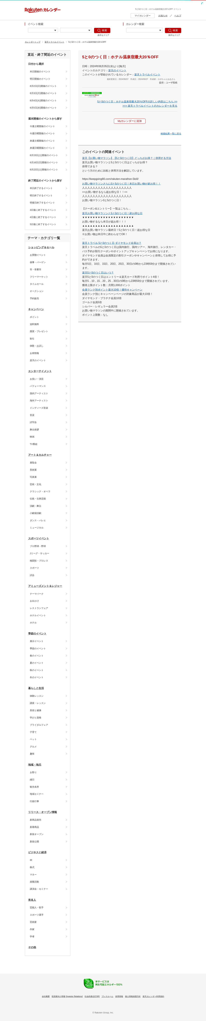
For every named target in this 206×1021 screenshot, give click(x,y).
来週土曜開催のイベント (42, 140)
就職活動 (34, 881)
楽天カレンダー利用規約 (153, 996)
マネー (33, 874)
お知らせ (163, 15)
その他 (32, 947)
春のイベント (37, 655)
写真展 (33, 477)
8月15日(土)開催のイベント (44, 155)
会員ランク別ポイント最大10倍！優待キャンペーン (112, 289)
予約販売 (34, 298)
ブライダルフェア (39, 725)
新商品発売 (35, 820)
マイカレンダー (143, 15)
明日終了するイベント (41, 195)
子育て (33, 732)
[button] (171, 133)
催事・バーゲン (38, 262)
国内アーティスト (39, 393)
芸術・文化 (35, 484)
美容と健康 (35, 710)
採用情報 (119, 996)
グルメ (33, 746)
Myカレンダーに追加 (130, 121)
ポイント (34, 317)
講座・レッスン (38, 703)
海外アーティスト (39, 400)
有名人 (32, 900)
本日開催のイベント (40, 71)
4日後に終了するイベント (43, 217)
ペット (33, 739)
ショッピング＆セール (41, 247)
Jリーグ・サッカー (39, 553)
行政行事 (34, 801)
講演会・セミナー (39, 889)
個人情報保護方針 (133, 996)
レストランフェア (39, 608)
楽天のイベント (38, 360)
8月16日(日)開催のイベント (44, 162)
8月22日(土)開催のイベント (44, 169)
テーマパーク (37, 593)
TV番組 (33, 444)
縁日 (32, 779)
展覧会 (33, 462)
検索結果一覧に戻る (171, 133)
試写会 (33, 422)
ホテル (33, 622)
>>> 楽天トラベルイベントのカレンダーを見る (150, 105)
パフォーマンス (38, 386)
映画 (32, 436)
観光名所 (34, 786)
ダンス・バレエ (38, 520)
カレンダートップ (32, 42)
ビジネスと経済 (37, 852)
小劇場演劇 (35, 513)
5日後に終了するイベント (43, 224)
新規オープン (37, 834)
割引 (32, 338)
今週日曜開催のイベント (42, 133)
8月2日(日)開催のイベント (43, 86)
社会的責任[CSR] (92, 996)
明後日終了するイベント (42, 202)
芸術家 (33, 922)
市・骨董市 (35, 269)
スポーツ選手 (37, 914)
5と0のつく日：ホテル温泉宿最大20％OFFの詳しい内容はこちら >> (137, 101)
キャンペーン (36, 309)
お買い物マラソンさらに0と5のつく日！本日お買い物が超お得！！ (121, 183)
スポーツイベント (38, 538)
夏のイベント (37, 662)
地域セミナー (37, 794)
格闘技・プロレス (39, 560)
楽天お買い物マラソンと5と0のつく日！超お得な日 (112, 213)
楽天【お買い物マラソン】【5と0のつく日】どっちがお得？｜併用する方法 (126, 158)
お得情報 (34, 353)
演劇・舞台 (35, 506)
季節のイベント (37, 633)
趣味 (32, 753)
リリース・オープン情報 (42, 812)
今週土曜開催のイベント (42, 126)
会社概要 (46, 996)
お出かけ (34, 601)
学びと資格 (35, 717)
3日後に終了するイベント (43, 210)
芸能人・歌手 (37, 907)
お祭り (33, 772)
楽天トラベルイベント (54, 42)
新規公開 (34, 841)
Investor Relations (74, 996)
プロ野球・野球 (38, 546)
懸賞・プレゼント (39, 331)
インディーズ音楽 (39, 408)
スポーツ (34, 568)
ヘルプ (177, 15)
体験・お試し (37, 346)
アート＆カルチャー (40, 454)
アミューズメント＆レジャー (45, 586)
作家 (32, 929)
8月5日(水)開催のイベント (43, 107)
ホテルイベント (38, 615)
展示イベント (37, 641)
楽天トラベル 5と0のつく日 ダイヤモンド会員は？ (111, 243)
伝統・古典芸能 (38, 498)
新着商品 (34, 827)
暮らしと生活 (36, 688)
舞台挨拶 (34, 429)
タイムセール (37, 284)
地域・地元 (34, 764)
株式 (32, 867)
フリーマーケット (39, 276)
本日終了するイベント (41, 188)
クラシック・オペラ (40, 491)
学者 (32, 936)
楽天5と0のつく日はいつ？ (98, 272)
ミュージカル (37, 527)
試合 (32, 575)
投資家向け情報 (58, 996)
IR (31, 860)
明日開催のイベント (40, 79)
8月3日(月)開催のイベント (43, 93)
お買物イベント (38, 255)
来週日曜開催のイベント (42, 148)
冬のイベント (37, 677)
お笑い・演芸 (37, 379)
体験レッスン (37, 696)
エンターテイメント (40, 371)
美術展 (33, 469)
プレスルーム (107, 996)
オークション (37, 291)
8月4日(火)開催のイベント (43, 100)
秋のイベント (37, 670)
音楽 (32, 415)
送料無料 (34, 324)
